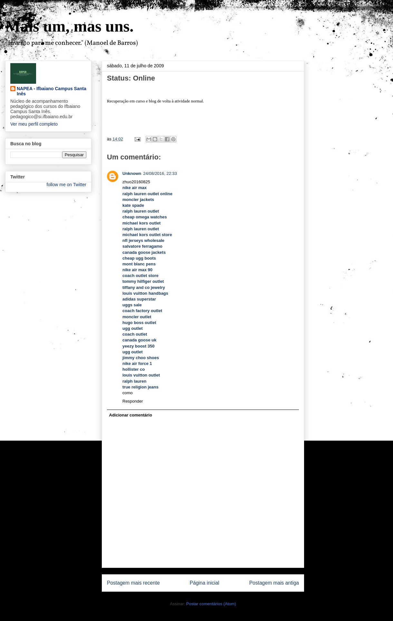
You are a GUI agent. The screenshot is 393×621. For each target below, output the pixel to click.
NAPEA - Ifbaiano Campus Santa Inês (51, 91)
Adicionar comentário (130, 415)
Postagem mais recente (133, 583)
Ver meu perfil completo (34, 124)
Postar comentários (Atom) (211, 603)
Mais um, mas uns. (69, 26)
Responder (132, 401)
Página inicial (204, 583)
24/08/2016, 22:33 (160, 173)
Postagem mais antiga (274, 583)
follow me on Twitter (66, 184)
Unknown (131, 173)
